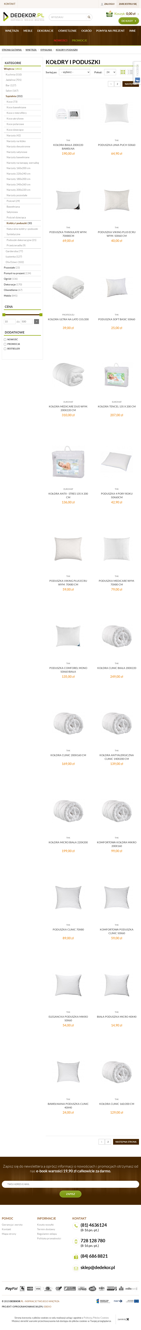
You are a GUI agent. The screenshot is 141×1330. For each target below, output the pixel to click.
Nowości (60, 40)
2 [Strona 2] (117, 84)
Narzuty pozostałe (17, 195)
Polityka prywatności (49, 1238)
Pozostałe (12, 267)
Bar (11, 85)
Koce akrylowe (15, 118)
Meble (10, 295)
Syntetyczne (13, 234)
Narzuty (14, 135)
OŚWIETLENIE (67, 30)
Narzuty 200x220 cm (18, 189)
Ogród (11, 278)
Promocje (79, 40)
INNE (132, 30)
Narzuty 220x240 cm (18, 173)
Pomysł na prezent (17, 273)
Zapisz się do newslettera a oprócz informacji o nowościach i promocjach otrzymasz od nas (70, 1168)
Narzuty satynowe (17, 151)
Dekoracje (13, 284)
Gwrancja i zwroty (12, 1224)
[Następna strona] (130, 84)
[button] (36, 321)
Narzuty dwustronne (18, 146)
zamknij (123, 1319)
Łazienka (14, 256)
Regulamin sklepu (47, 1233)
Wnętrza (13, 68)
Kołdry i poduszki (19, 223)
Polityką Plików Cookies (96, 1317)
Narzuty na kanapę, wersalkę (23, 162)
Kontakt (9, 4)
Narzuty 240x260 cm (18, 184)
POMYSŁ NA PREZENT (110, 30)
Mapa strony (9, 1233)
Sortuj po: (51, 72)
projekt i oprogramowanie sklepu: (26, 1306)
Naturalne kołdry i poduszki (22, 228)
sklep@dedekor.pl (98, 1267)
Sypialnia (14, 96)
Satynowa (12, 212)
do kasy (129, 20)
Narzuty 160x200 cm (18, 168)
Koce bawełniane (16, 107)
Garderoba (14, 251)
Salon (12, 90)
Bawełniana (13, 206)
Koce (12, 101)
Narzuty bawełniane (18, 157)
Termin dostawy (46, 1229)
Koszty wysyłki (45, 1224)
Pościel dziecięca (16, 217)
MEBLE (28, 30)
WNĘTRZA (12, 30)
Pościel (13, 200)
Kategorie (13, 63)
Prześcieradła (16, 245)
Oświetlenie (13, 290)
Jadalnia (13, 79)
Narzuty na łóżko (16, 141)
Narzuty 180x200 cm (18, 178)
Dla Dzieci (15, 262)
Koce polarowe (15, 124)
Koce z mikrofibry (17, 112)
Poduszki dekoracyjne (21, 240)
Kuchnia (14, 74)
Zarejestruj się (128, 4)
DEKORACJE (45, 30)
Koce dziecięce (15, 129)
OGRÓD (86, 30)
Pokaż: (98, 72)
